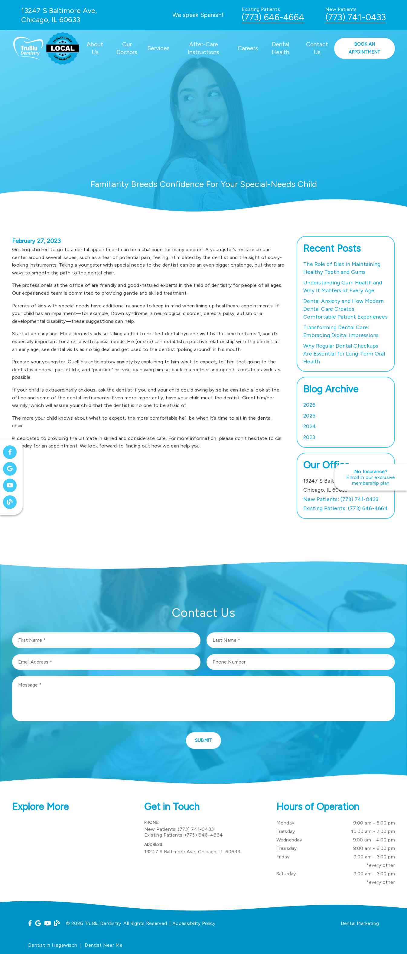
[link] (28, 62)
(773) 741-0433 (355, 17)
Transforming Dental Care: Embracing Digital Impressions (341, 331)
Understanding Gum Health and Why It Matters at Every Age (342, 286)
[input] (106, 640)
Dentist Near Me (103, 945)
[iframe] (71, 849)
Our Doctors (126, 48)
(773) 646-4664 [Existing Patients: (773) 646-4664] (345, 508)
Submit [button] (203, 740)
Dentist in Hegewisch (52, 945)
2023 (309, 437)
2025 (309, 415)
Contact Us (317, 48)
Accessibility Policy (194, 923)
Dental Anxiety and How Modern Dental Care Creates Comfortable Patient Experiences (345, 309)
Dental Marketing (360, 923)
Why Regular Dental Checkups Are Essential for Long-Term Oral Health (344, 353)
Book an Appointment (364, 48)
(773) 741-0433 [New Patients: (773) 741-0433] (341, 499)
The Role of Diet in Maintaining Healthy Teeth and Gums (341, 268)
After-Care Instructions (203, 48)
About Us (95, 48)
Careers (248, 48)
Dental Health (280, 48)
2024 (309, 426)
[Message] (203, 698)
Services (159, 48)
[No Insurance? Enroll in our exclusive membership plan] (370, 477)
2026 (309, 405)
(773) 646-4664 (273, 17)
